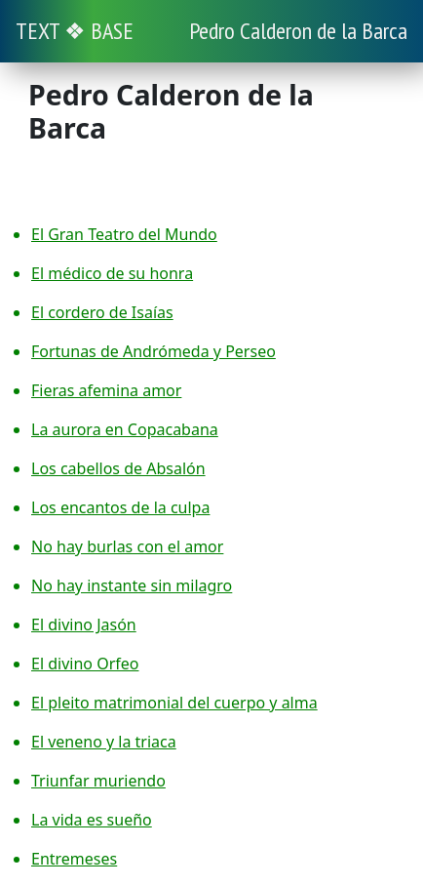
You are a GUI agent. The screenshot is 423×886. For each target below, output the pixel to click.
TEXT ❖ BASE (75, 31)
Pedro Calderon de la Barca (298, 31)
